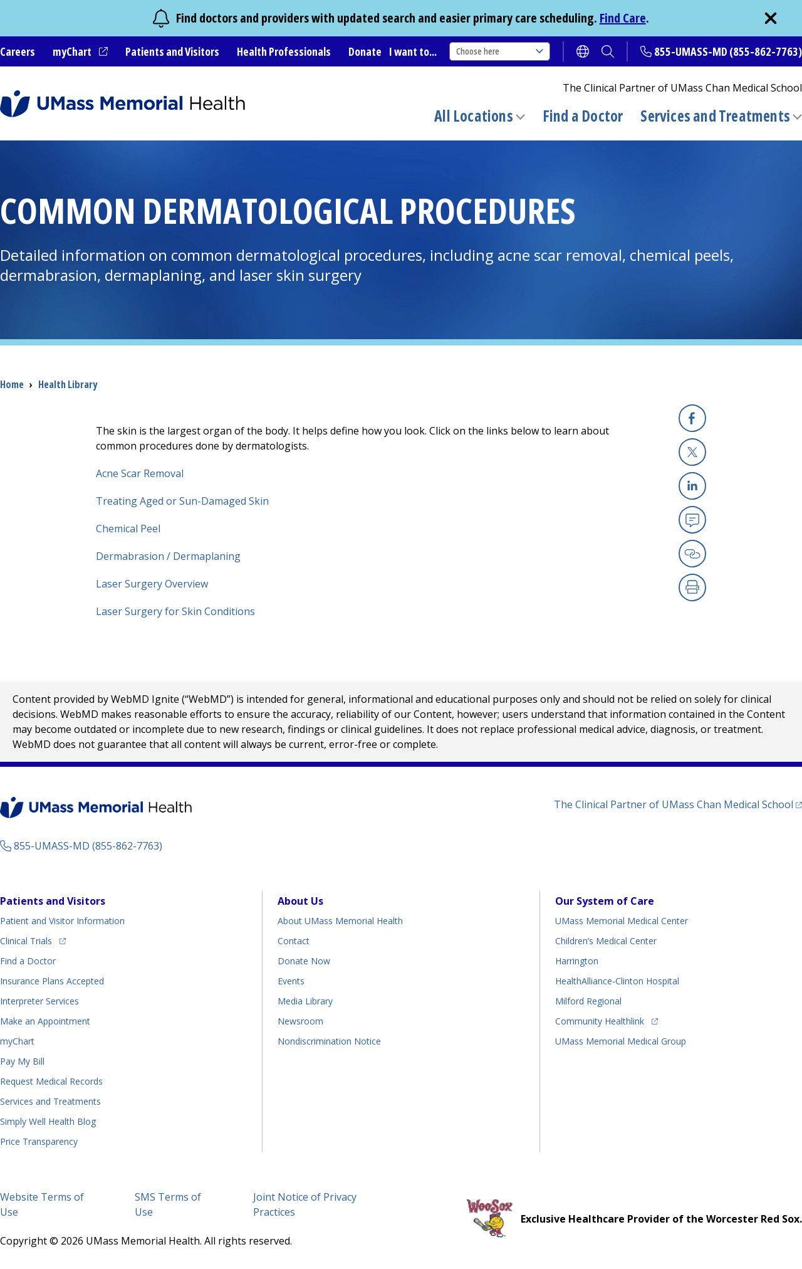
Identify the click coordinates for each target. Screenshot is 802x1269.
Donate (365, 51)
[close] (770, 18)
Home (12, 384)
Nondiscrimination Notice (329, 1041)
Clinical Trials (33, 939)
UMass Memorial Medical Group (620, 1041)
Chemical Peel (128, 528)
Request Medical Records (51, 1081)
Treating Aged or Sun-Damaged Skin (182, 501)
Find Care (623, 17)
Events (291, 981)
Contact (294, 941)
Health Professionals (284, 51)
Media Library (305, 1001)
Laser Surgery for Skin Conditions (175, 611)
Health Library (67, 384)
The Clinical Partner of (678, 804)
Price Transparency (39, 1141)
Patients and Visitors (172, 51)
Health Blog (48, 1121)
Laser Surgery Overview (152, 584)
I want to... (413, 51)
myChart (80, 52)
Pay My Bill (22, 1061)
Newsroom (300, 1021)
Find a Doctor (583, 116)
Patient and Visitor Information (62, 921)
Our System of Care (604, 901)
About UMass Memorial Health (340, 921)
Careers (17, 51)
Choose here (499, 51)
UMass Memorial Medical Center (621, 921)
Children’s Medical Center (606, 941)
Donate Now (304, 961)
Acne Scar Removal (140, 473)
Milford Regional (588, 1001)
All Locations (473, 115)
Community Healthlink (599, 1019)
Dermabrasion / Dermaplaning (168, 556)
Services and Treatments (715, 115)
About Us (300, 901)
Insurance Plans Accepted (52, 981)
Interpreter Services (39, 1001)
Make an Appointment (45, 1021)
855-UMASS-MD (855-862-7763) (728, 51)
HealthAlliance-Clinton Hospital (617, 981)
